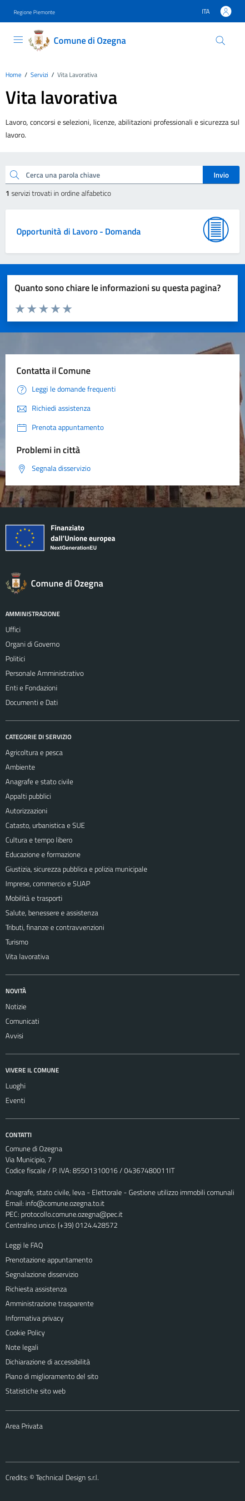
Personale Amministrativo (44, 673)
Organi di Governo (32, 643)
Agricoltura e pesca (34, 752)
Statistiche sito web (35, 1390)
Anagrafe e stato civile (39, 781)
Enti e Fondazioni (31, 687)
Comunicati (22, 1021)
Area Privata (24, 1425)
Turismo (16, 941)
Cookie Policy (25, 1332)
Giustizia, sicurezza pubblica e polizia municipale (76, 868)
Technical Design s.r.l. (67, 1477)
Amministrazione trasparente (49, 1303)
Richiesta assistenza (36, 1288)
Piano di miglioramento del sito (51, 1376)
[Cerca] (220, 40)
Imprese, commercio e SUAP (47, 883)
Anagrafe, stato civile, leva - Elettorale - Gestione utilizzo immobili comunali (119, 1192)
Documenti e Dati (31, 702)
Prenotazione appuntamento (48, 1259)
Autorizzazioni (26, 810)
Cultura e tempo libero (38, 839)
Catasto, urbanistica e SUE (45, 825)
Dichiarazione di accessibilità (47, 1361)
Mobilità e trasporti (33, 898)
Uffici (12, 629)
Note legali (21, 1347)
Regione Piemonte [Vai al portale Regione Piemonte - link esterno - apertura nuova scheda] (34, 12)
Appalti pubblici (28, 796)
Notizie (15, 1006)
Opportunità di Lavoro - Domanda (78, 231)
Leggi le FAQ (24, 1245)
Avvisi (14, 1035)
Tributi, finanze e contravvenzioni (54, 927)
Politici (15, 658)
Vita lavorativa (27, 956)
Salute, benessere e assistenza (51, 912)
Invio (221, 174)
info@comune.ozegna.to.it (65, 1203)
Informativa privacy (34, 1317)
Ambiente (20, 766)
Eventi (15, 1100)
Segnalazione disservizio (41, 1274)
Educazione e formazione (42, 854)
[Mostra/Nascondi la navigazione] (18, 39)
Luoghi (15, 1085)
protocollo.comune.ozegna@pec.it (72, 1214)
